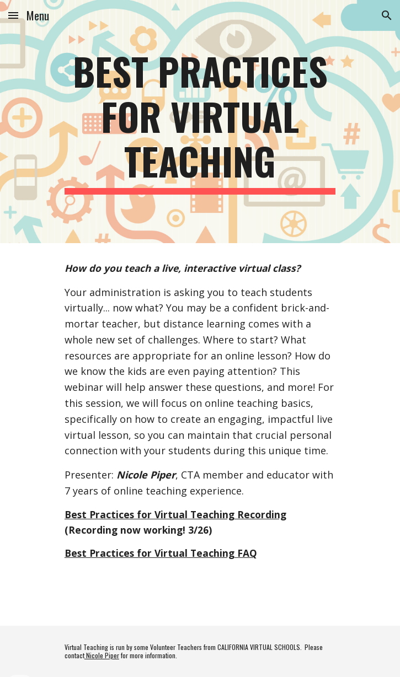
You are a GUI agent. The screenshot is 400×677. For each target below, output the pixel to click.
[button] (13, 15)
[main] (200, 121)
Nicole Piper (101, 655)
